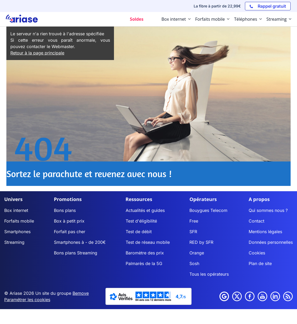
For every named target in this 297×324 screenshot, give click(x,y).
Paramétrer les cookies (27, 299)
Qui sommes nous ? (268, 210)
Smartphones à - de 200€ (80, 242)
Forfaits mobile (19, 221)
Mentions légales (265, 231)
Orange (196, 252)
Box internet (16, 210)
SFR (193, 231)
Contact (256, 221)
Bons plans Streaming (75, 252)
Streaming (14, 242)
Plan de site (260, 263)
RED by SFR (201, 242)
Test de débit (139, 231)
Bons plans (65, 210)
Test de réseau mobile (148, 242)
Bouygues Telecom (208, 210)
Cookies (257, 252)
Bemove (81, 293)
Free (193, 221)
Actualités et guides (145, 210)
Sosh (194, 263)
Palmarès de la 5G (144, 263)
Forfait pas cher (69, 231)
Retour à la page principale (37, 53)
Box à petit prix (69, 221)
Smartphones (17, 231)
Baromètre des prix (145, 252)
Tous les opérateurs (209, 274)
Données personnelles (271, 242)
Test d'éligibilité (141, 221)
